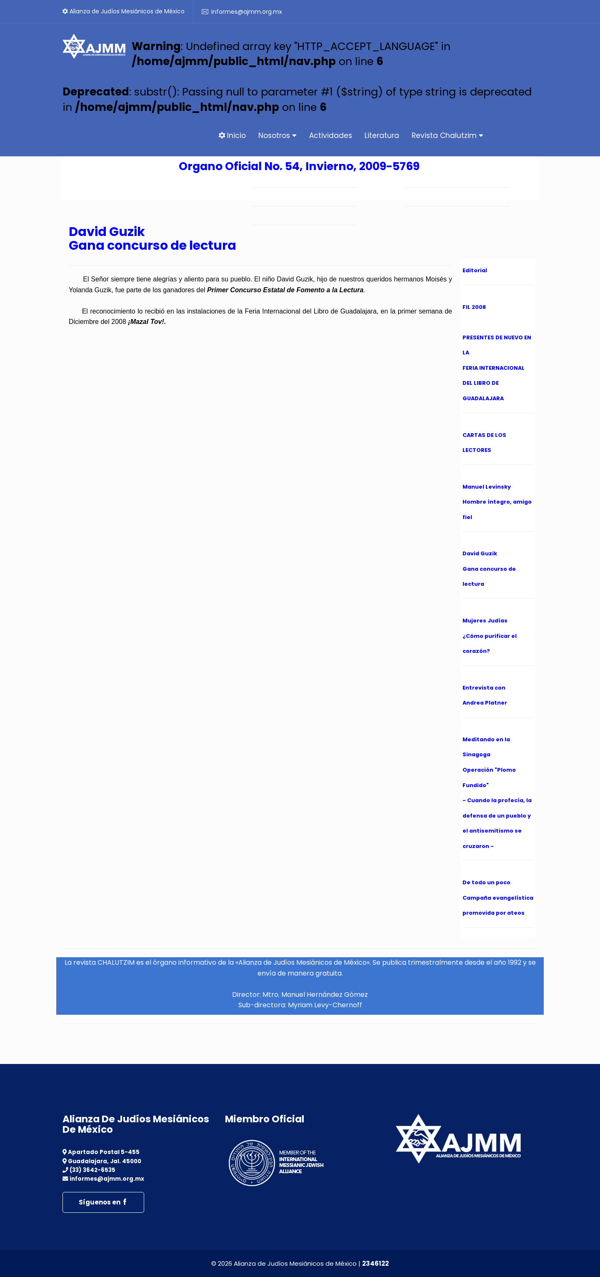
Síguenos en (103, 1202)
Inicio (232, 135)
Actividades (330, 135)
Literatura (382, 135)
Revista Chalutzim (447, 135)
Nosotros (277, 135)
